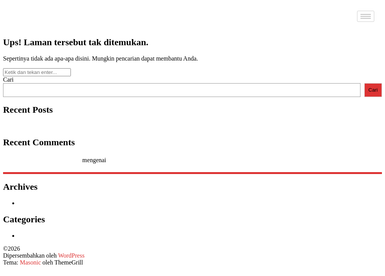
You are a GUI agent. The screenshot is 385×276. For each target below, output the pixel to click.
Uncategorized (36, 235)
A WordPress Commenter (49, 160)
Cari (8, 79)
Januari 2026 (34, 203)
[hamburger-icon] (365, 16)
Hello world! (18, 126)
